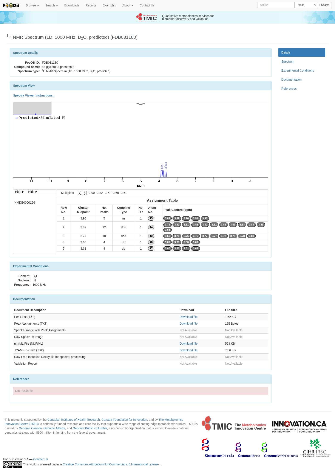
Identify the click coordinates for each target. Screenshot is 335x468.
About (127, 5)
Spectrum (287, 61)
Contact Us (147, 5)
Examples (109, 5)
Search (51, 5)
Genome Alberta (54, 428)
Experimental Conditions (297, 70)
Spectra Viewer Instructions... (34, 95)
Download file (188, 317)
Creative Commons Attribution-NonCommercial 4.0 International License (111, 464)
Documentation (291, 79)
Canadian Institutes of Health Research (73, 419)
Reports (91, 5)
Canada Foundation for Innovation (124, 419)
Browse (32, 5)
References (289, 88)
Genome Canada (30, 428)
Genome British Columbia (90, 428)
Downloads (71, 5)
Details (286, 52)
